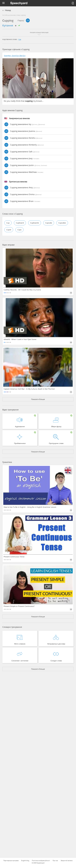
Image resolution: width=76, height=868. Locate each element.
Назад (8, 10)
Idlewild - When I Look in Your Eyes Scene (20, 339)
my (34, 101)
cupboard (20, 223)
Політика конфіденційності (41, 860)
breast (39, 101)
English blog (25, 860)
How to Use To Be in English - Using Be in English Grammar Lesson (30, 507)
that (23, 101)
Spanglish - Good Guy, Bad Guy (14, 55)
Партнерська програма (11, 860)
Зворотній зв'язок (67, 860)
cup (19, 39)
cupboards (34, 223)
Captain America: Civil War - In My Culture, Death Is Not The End (29, 389)
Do (5, 101)
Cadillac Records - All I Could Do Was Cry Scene (22, 290)
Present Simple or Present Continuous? (19, 606)
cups (19, 230)
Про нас (55, 860)
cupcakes (62, 223)
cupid (8, 230)
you (8, 101)
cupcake (48, 223)
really (13, 101)
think (18, 101)
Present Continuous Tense (14, 557)
